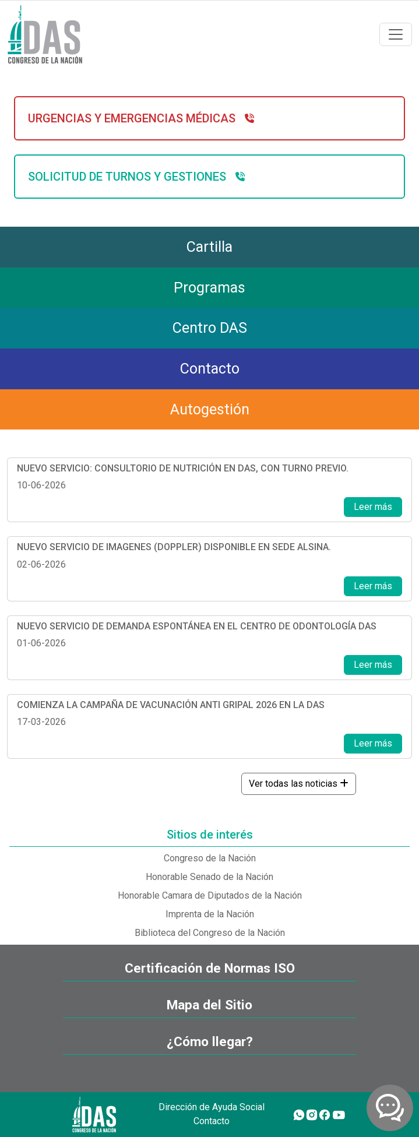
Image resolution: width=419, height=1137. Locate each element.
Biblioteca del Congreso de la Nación (210, 932)
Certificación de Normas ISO (210, 968)
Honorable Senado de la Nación (209, 876)
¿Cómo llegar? (210, 1042)
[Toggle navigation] (395, 34)
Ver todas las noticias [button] (298, 783)
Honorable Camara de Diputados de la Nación (210, 895)
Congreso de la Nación (210, 858)
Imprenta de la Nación (210, 914)
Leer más (373, 506)
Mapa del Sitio (209, 1005)
